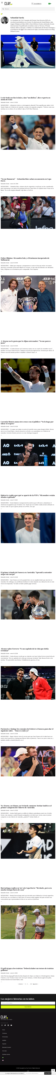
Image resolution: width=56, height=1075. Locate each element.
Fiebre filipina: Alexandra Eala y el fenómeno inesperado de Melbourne (25, 259)
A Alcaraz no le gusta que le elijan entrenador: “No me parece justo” (26, 342)
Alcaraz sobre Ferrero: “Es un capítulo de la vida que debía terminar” (25, 649)
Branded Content (6, 1047)
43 (31, 984)
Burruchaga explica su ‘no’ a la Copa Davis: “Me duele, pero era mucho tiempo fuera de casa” (26, 889)
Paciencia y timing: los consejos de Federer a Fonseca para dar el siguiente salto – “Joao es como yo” (27, 730)
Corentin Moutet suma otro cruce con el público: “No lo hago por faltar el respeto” (27, 422)
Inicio (3, 1029)
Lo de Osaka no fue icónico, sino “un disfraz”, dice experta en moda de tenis (25, 98)
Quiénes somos (6, 1054)
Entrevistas (5, 1036)
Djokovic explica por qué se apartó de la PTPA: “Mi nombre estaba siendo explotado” (28, 496)
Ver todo (4, 1051)
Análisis (4, 1040)
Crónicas (4, 1033)
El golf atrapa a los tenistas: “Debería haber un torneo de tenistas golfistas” (27, 969)
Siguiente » (35, 984)
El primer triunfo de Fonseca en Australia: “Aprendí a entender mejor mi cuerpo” (26, 573)
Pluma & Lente (14, 31)
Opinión (4, 1044)
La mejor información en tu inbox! (14, 1073)
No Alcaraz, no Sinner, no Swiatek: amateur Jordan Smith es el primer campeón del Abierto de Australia (26, 806)
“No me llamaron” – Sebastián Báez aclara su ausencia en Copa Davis (26, 180)
